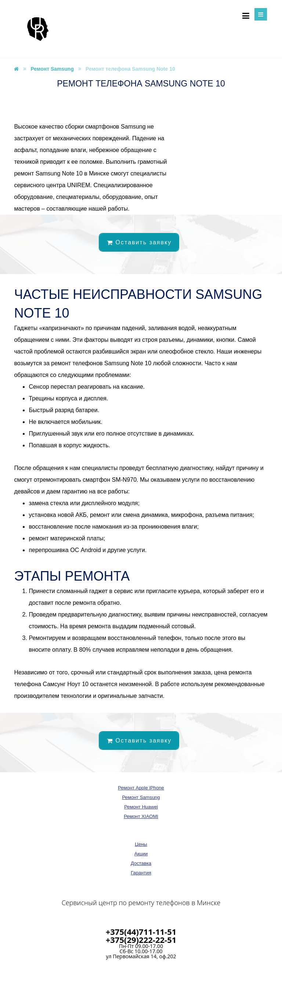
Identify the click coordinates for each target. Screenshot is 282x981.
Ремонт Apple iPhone (141, 788)
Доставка (141, 863)
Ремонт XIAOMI (141, 816)
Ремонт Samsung (141, 797)
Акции (141, 853)
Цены (141, 844)
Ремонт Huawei (141, 807)
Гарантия (141, 873)
